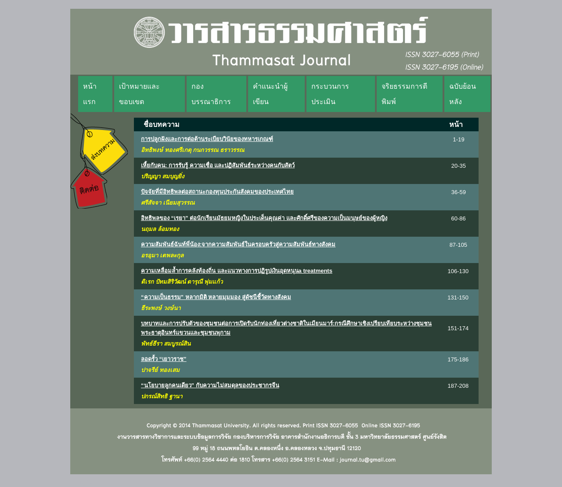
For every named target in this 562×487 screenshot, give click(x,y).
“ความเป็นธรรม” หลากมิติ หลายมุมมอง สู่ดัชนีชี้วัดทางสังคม (216, 297)
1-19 (459, 139)
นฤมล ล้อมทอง (160, 229)
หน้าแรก (90, 94)
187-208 (457, 385)
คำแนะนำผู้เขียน (270, 94)
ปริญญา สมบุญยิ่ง (162, 176)
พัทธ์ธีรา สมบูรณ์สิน (166, 343)
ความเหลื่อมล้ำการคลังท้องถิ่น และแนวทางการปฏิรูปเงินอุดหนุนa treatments (236, 270)
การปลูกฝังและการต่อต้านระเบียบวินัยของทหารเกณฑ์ (207, 139)
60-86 (458, 218)
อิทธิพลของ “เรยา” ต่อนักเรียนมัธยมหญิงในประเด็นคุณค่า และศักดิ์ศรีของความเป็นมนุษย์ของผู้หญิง (264, 218)
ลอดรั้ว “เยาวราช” (164, 359)
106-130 (458, 271)
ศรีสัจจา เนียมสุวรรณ (168, 202)
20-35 (458, 165)
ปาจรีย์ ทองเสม (160, 370)
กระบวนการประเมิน (330, 94)
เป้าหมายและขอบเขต (139, 94)
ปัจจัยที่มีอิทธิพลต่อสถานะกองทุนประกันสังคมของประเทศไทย (217, 191)
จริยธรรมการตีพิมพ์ (404, 94)
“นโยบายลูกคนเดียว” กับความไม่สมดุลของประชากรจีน (210, 385)
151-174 (458, 328)
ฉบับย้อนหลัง (462, 94)
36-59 (458, 192)
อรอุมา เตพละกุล (162, 255)
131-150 (457, 297)
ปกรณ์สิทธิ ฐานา (161, 396)
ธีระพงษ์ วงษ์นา (160, 308)
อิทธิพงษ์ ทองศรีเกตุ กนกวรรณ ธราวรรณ (192, 150)
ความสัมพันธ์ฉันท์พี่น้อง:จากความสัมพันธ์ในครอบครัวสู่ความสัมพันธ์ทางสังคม (238, 244)
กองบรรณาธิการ (211, 94)
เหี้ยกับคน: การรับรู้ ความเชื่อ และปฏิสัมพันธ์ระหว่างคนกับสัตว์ (218, 165)
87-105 (458, 245)
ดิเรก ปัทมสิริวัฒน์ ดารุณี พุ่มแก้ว (182, 281)
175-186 (458, 359)
